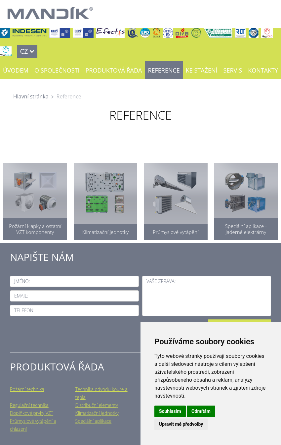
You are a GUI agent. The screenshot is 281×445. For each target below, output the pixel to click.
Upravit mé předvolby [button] (181, 424)
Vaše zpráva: (161, 281)
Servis (232, 70)
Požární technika (27, 389)
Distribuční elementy (96, 405)
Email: (21, 296)
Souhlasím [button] (170, 411)
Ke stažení (202, 70)
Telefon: (24, 310)
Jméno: (22, 281)
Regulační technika (29, 405)
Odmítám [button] (201, 411)
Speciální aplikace (93, 421)
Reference (164, 70)
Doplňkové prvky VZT (31, 413)
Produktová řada (114, 70)
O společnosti (56, 70)
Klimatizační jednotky (97, 413)
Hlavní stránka (31, 96)
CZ (24, 51)
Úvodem (15, 70)
